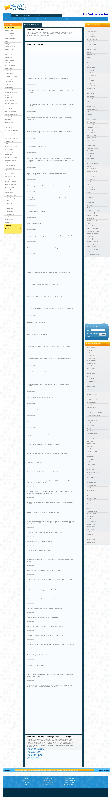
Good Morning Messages (11, 130)
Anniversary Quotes (92, 31)
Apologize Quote (91, 34)
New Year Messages (10, 162)
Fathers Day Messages (11, 103)
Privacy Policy (26, 780)
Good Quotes (90, 91)
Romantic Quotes (91, 145)
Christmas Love (9, 203)
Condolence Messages (11, 76)
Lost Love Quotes (91, 239)
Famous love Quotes (92, 132)
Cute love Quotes (91, 246)
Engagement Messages (11, 89)
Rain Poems (90, 461)
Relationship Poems (92, 378)
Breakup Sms (8, 57)
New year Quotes (91, 119)
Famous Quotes (91, 67)
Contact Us (25, 784)
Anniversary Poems (92, 420)
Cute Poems (90, 350)
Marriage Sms (8, 154)
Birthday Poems (91, 358)
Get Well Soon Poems (92, 472)
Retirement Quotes (91, 143)
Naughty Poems (91, 386)
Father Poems (90, 459)
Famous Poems (91, 366)
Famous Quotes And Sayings (35, 750)
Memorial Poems (91, 368)
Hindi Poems (90, 537)
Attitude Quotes (91, 36)
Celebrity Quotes (91, 200)
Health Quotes (90, 101)
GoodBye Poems (91, 474)
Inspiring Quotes (91, 106)
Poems (7, 228)
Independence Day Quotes (94, 104)
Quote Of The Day (91, 137)
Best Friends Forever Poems (94, 412)
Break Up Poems (91, 436)
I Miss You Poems (91, 487)
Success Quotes (91, 179)
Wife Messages (9, 192)
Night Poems (90, 516)
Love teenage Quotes (92, 127)
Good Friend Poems (92, 477)
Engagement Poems (92, 451)
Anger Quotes (90, 194)
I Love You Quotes (91, 218)
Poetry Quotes (90, 205)
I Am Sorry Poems (91, 482)
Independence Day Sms (11, 146)
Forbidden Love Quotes (93, 249)
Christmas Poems (91, 407)
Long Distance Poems (92, 498)
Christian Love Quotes (92, 228)
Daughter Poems (91, 443)
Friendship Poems (91, 360)
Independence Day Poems (94, 490)
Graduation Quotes (92, 93)
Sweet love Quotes (91, 135)
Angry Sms (7, 41)
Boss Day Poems (91, 410)
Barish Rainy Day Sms (11, 46)
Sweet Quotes (90, 158)
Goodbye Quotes (91, 88)
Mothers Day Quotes (92, 171)
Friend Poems (90, 469)
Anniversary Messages (11, 35)
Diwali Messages (9, 81)
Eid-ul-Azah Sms (9, 98)
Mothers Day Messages (11, 160)
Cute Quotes (90, 52)
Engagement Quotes (92, 65)
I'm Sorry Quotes (91, 111)
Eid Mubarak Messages (11, 92)
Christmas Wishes (9, 208)
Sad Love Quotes (91, 130)
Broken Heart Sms (9, 60)
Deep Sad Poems (91, 446)
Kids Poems (90, 534)
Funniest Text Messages (11, 114)
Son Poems (90, 532)
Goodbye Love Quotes (92, 241)
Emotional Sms (9, 87)
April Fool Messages (10, 38)
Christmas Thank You (10, 211)
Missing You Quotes (92, 168)
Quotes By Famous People (35, 759)
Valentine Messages (10, 189)
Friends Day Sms (9, 108)
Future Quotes (90, 83)
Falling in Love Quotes (92, 233)
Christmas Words (9, 214)
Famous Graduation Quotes (35, 754)
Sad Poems (90, 371)
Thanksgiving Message (11, 184)
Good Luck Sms (9, 127)
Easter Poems (90, 449)
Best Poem (89, 428)
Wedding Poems (91, 384)
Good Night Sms (47, 784)
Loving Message (9, 152)
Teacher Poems (91, 524)
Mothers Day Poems (92, 511)
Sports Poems (90, 519)
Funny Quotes (90, 80)
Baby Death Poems (92, 433)
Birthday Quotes (91, 41)
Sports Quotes (90, 184)
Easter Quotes (90, 62)
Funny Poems (90, 355)
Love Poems (90, 353)
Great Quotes (90, 96)
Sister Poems (90, 529)
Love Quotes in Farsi (92, 220)
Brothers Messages (10, 62)
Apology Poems (91, 417)
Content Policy (26, 778)
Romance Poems (91, 526)
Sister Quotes (90, 156)
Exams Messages (9, 100)
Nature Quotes (90, 202)
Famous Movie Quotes (33, 753)
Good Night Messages (10, 133)
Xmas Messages (9, 222)
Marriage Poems (91, 503)
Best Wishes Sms (9, 49)
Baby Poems (90, 430)
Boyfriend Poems (91, 438)
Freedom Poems (91, 464)
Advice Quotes (90, 28)
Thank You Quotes (91, 161)
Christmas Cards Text (10, 195)
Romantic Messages (10, 168)
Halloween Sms (9, 141)
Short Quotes (90, 150)
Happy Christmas (9, 216)
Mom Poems (90, 508)
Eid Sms (7, 95)
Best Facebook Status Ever (95, 14)
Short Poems (90, 389)
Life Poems (89, 495)
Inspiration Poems (91, 493)
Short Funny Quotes (92, 153)
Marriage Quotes (91, 189)
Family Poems (90, 456)
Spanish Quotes (91, 124)
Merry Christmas (9, 219)
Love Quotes (90, 114)
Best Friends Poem (92, 394)
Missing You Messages (11, 157)
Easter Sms (8, 84)
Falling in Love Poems (92, 454)
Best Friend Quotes (92, 39)
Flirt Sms (7, 106)
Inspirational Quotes (92, 109)
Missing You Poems (92, 506)
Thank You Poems (91, 381)
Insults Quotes (90, 166)
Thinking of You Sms (10, 187)
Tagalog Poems (91, 542)
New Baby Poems (91, 513)
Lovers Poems (90, 500)
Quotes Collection (104, 770)
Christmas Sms (9, 73)
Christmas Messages (10, 71)
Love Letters (90, 251)
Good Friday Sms (9, 135)
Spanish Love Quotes (92, 213)
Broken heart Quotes (92, 47)
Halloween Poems (91, 402)
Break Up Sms (8, 68)
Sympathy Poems (91, 521)
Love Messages (9, 149)
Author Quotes (90, 197)
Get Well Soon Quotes (92, 85)
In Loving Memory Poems (93, 415)
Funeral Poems (91, 404)
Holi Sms (7, 144)
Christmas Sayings (10, 206)
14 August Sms (9, 30)
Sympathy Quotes (91, 176)
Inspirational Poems (92, 363)
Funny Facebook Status (11, 19)
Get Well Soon (8, 125)
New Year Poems (91, 347)
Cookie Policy (26, 782)
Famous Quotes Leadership (35, 748)
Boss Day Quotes (91, 44)
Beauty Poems (90, 425)
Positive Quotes (91, 122)
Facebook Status (47, 780)
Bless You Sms (9, 54)
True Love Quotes (91, 226)
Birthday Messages (10, 44)
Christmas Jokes (9, 200)
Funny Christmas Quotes (93, 78)
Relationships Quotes (92, 187)
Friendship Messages (10, 111)
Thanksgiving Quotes (92, 163)
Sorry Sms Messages (10, 176)
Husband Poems (91, 480)
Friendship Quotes (91, 75)
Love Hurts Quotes (91, 223)
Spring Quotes (90, 181)
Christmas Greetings (10, 198)
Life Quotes (90, 207)
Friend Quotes (90, 72)
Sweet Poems (90, 376)
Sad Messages (9, 171)
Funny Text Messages (10, 122)
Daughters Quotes (91, 54)
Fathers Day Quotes (92, 70)
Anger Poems (90, 423)
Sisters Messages (9, 173)
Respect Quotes (91, 140)
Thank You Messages (10, 181)
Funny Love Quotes (92, 236)
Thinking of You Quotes (93, 210)
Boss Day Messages (10, 65)
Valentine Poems (91, 397)
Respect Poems (91, 539)
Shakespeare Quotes (92, 148)
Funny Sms (8, 119)
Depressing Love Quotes (93, 215)
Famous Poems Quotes (34, 751)
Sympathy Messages (10, 179)
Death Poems (90, 391)
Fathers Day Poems (92, 467)
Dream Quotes (90, 60)
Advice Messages (9, 33)
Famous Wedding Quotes (34, 756)
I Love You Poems (91, 485)
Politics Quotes (90, 174)
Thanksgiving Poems (92, 399)
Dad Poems (90, 441)
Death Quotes (90, 57)
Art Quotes (89, 192)
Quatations (8, 225)
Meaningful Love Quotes (93, 231)
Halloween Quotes (91, 98)
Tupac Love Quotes (92, 244)
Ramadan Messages (10, 165)
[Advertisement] (45, 61)
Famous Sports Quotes (33, 757)
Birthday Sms (8, 52)
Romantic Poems (91, 373)
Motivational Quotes (92, 117)
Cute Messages (9, 79)
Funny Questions (9, 116)
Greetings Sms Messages (11, 138)
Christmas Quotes (91, 49)
